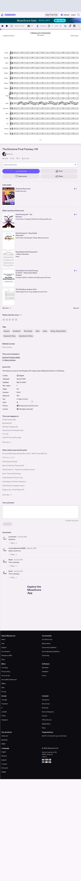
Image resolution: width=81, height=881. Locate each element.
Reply (12, 543)
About (3, 639)
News (44, 728)
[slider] (0, 29)
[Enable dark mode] (65, 26)
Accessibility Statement (9, 679)
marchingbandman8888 (17, 548)
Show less (7, 442)
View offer (60, 20)
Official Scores (47, 720)
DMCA (3, 683)
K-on (4, 434)
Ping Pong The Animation (11, 430)
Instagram (4, 720)
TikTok (3, 716)
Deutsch (4, 756)
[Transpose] (41, 26)
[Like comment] (16, 543)
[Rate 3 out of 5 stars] (10, 319)
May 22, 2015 (31, 548)
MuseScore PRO (6, 655)
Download (45, 667)
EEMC (3, 744)
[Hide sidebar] (32, 401)
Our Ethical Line (47, 639)
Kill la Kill (5, 423)
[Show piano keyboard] (70, 26)
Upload (64, 14)
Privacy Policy (5, 671)
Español (3, 760)
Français (4, 764)
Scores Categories (48, 712)
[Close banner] (78, 21)
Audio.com (4, 736)
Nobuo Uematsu (10, 360)
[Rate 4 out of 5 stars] (13, 319)
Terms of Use (5, 675)
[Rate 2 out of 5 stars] (6, 319)
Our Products (5, 651)
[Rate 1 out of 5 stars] (3, 319)
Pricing (3, 691)
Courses (44, 716)
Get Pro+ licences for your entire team (54, 736)
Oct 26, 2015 (22, 537)
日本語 (3, 772)
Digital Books (46, 724)
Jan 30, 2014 (18, 560)
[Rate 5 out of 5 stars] (16, 319)
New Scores (46, 704)
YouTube (4, 700)
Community (45, 655)
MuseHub (4, 740)
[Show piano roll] (74, 26)
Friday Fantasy (7, 419)
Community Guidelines (49, 647)
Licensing (4, 667)
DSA (2, 687)
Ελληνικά (4, 768)
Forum (44, 675)
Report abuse (46, 643)
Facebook (4, 704)
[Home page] (8, 15)
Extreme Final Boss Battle (11, 357)
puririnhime (12, 537)
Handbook (45, 671)
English (3, 752)
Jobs (2, 643)
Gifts (3, 659)
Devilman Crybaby (8, 427)
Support (4, 647)
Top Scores (45, 700)
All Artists (45, 708)
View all (76, 308)
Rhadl (10, 560)
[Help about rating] (20, 315)
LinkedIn (4, 712)
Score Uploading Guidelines (50, 651)
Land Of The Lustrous (9, 437)
